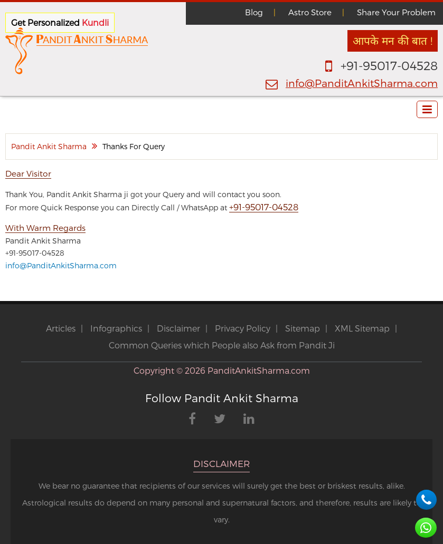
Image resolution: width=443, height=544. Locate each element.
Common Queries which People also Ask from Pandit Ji (222, 345)
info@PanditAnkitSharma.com (362, 83)
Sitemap (302, 328)
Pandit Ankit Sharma (49, 146)
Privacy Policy (242, 328)
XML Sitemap (362, 328)
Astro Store (310, 12)
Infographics (116, 328)
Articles (61, 328)
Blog (254, 12)
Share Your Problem (396, 12)
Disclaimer (178, 328)
